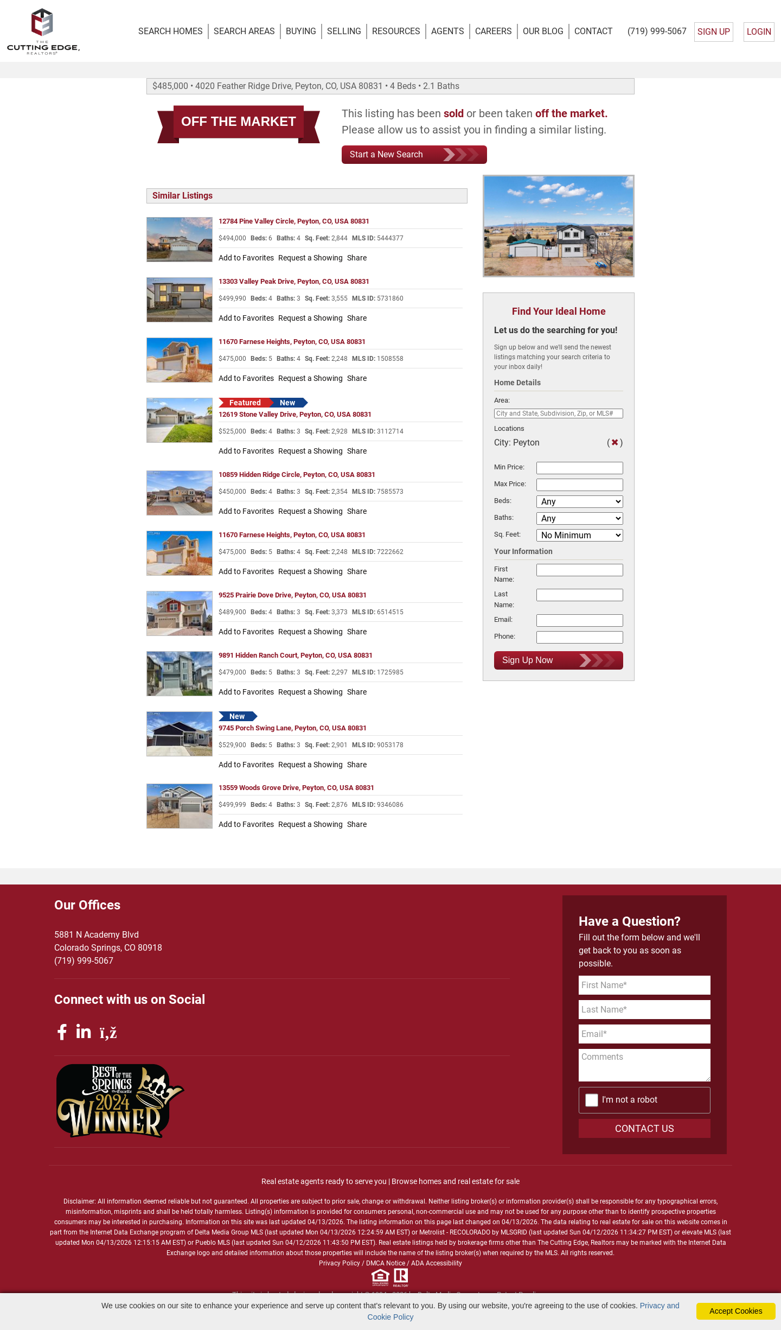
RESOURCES (396, 31)
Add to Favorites (246, 258)
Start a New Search (414, 155)
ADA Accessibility (436, 1263)
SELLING (344, 31)
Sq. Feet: (507, 534)
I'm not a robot (629, 1100)
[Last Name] (644, 1010)
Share (357, 258)
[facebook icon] (64, 1032)
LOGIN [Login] (759, 32)
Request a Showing (310, 258)
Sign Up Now (558, 660)
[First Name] (644, 985)
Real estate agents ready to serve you (324, 1181)
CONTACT (593, 31)
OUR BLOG (543, 31)
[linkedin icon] (85, 1032)
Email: (503, 619)
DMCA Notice (385, 1263)
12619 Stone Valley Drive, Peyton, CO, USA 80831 (295, 415)
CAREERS (493, 31)
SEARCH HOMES (170, 31)
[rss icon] (108, 1032)
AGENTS (447, 31)
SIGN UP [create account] (713, 32)
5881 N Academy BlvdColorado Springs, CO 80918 (108, 941)
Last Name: (504, 599)
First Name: (504, 574)
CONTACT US (644, 1128)
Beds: (502, 501)
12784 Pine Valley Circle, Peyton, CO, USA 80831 (294, 222)
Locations (509, 428)
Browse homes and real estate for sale (456, 1181)
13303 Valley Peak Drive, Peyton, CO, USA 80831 (294, 282)
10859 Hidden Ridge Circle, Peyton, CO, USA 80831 (297, 474)
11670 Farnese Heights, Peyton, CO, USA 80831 (292, 342)
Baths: (504, 517)
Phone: (504, 636)
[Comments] (644, 1065)
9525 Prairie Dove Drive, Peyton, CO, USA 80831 (293, 595)
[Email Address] (644, 1034)
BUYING (301, 31)
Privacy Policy (339, 1263)
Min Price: (509, 467)
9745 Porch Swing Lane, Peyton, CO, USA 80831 (293, 728)
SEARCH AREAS (244, 31)
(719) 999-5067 (657, 31)
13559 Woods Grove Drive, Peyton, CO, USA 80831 (296, 788)
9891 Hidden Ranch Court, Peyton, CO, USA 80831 (296, 655)
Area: (502, 401)
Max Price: (510, 484)
